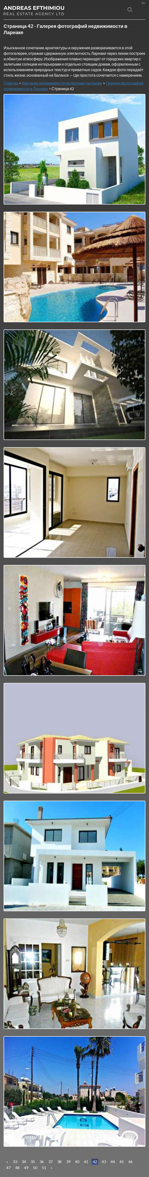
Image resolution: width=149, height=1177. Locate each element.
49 (26, 1167)
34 (24, 1161)
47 (8, 1167)
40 (77, 1161)
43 (104, 1161)
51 (44, 1167)
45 (121, 1161)
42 (95, 1161)
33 (15, 1161)
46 (130, 1161)
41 (86, 1161)
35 (33, 1161)
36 (41, 1161)
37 (50, 1161)
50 (35, 1167)
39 (68, 1161)
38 (59, 1161)
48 (17, 1167)
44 (113, 1161)
